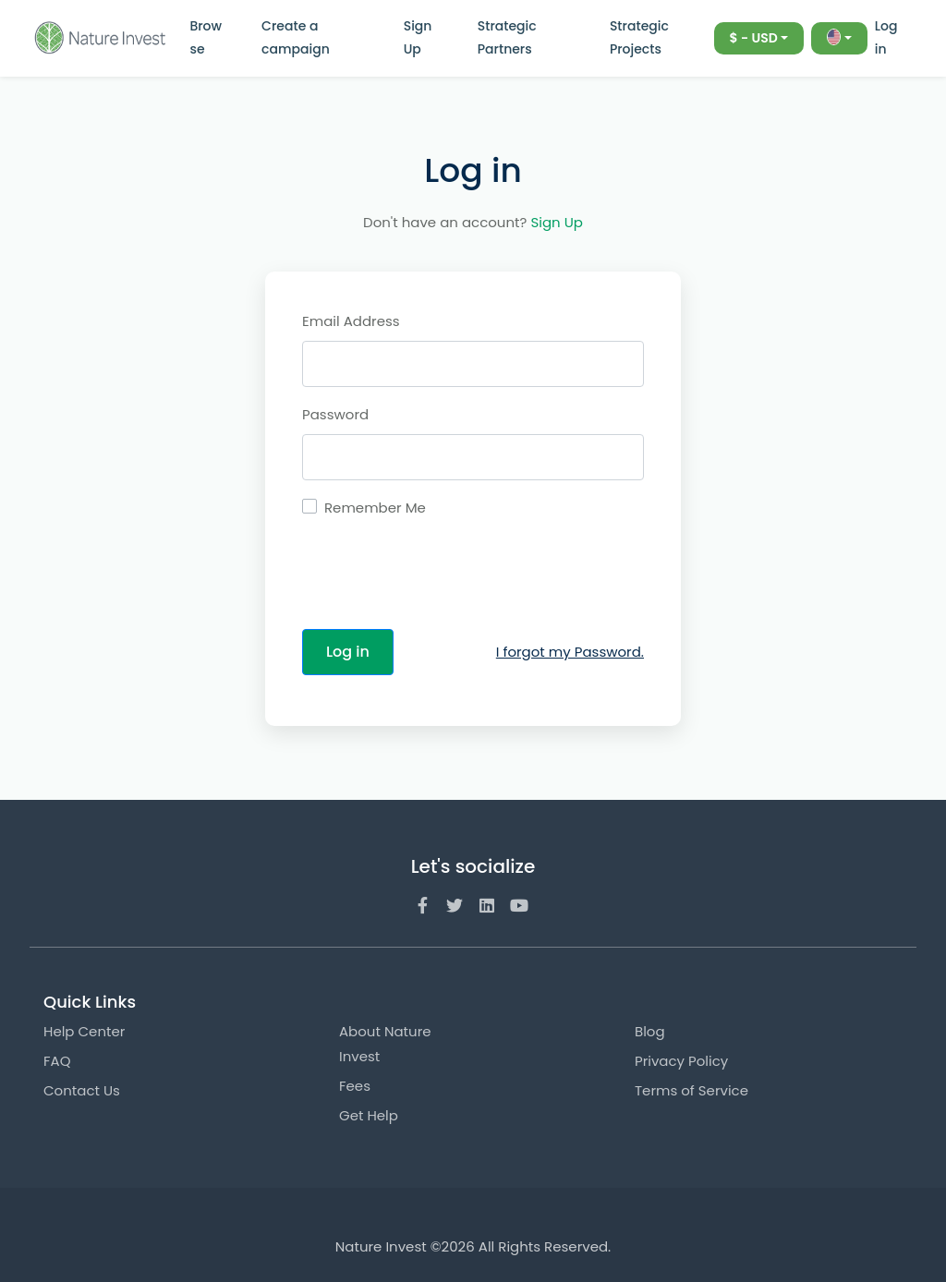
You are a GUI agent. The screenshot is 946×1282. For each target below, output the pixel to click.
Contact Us (81, 1090)
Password (335, 414)
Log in (886, 37)
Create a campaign (295, 37)
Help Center (84, 1031)
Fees (354, 1085)
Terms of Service (691, 1090)
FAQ (57, 1060)
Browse (205, 37)
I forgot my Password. (570, 651)
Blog (650, 1031)
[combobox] (759, 38)
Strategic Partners (507, 37)
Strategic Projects (639, 37)
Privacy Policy (681, 1060)
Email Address (351, 321)
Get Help (368, 1115)
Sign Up (418, 37)
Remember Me (375, 507)
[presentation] (442, 578)
